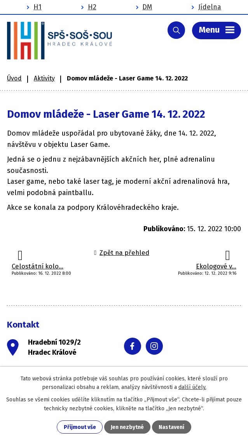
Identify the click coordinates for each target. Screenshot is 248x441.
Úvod (14, 78)
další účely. (192, 387)
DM (147, 7)
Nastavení (171, 427)
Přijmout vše (80, 427)
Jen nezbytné (127, 427)
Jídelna (209, 7)
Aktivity (44, 78)
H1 (37, 7)
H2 (92, 7)
